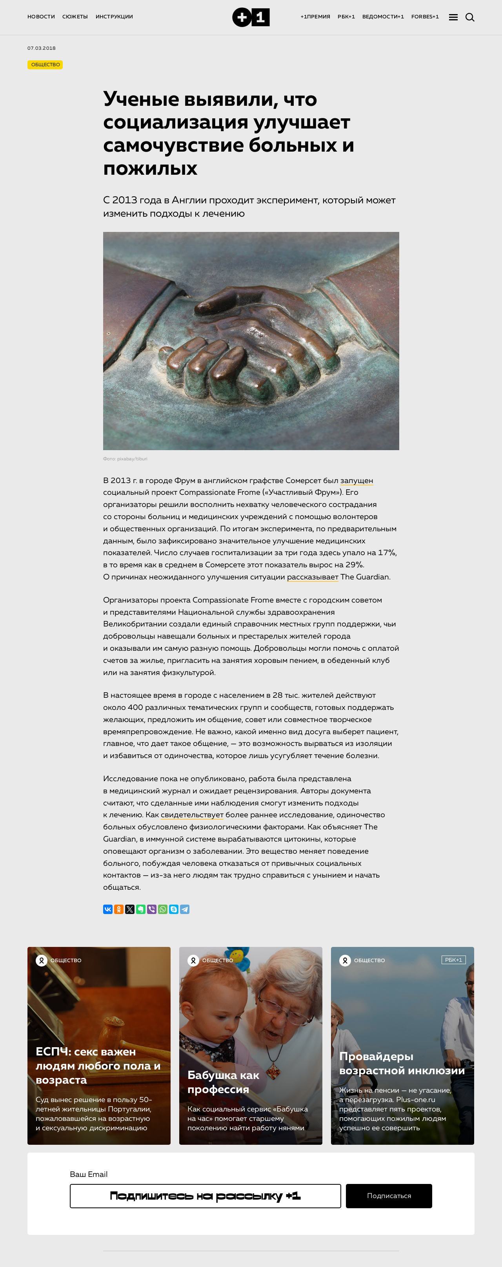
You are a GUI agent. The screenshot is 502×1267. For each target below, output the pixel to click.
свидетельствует (192, 815)
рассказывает (312, 577)
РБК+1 (346, 17)
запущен (356, 481)
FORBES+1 (425, 17)
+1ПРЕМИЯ (315, 17)
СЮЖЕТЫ (75, 17)
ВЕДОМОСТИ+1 (383, 17)
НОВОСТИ (41, 17)
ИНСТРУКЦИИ (114, 17)
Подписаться (389, 1196)
